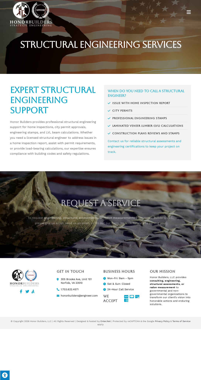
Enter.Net (105, 321)
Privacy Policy (162, 321)
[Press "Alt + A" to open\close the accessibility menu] (5, 375)
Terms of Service (181, 321)
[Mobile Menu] (189, 12)
